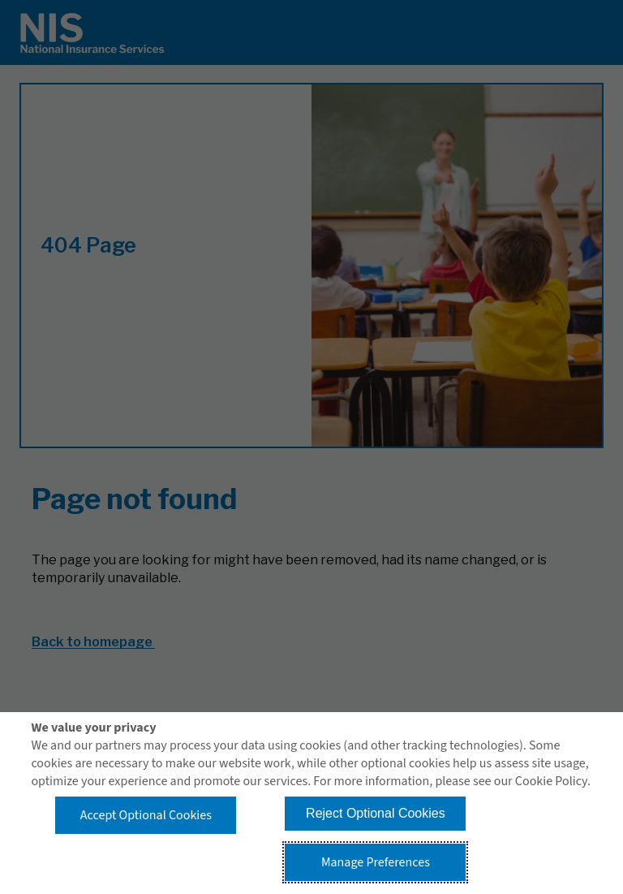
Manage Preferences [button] (375, 862)
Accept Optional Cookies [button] (146, 815)
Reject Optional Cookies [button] (375, 813)
